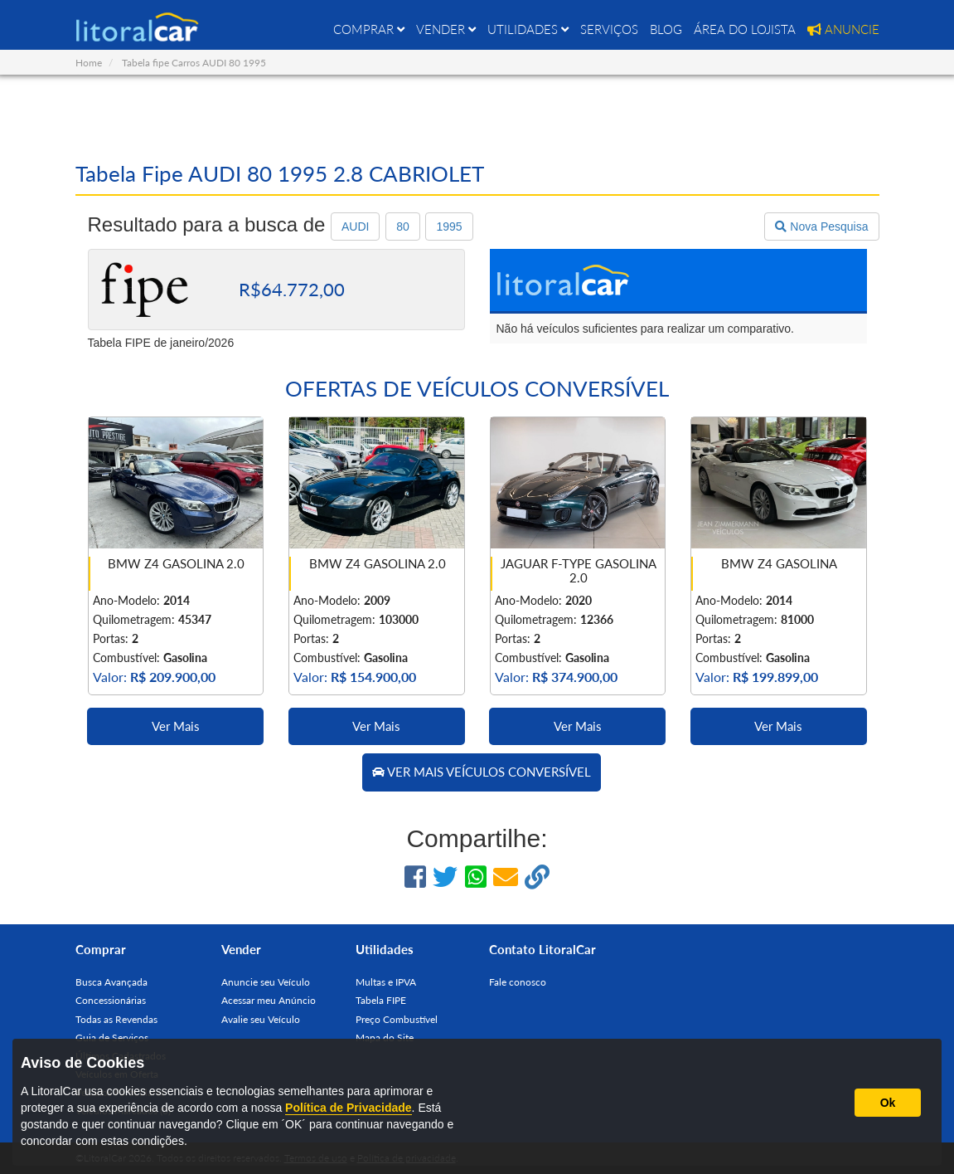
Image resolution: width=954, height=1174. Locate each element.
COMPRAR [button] (368, 29)
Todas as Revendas (116, 1019)
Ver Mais (176, 726)
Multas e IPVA (386, 982)
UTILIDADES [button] (528, 29)
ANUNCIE (843, 29)
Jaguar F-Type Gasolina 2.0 (578, 570)
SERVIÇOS (609, 29)
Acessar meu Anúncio (268, 1000)
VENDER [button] (446, 29)
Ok (888, 1102)
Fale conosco (517, 982)
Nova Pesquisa (821, 226)
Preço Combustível (397, 1019)
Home (88, 62)
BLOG (666, 29)
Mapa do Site (385, 1037)
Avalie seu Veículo (260, 1019)
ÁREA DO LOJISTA (745, 29)
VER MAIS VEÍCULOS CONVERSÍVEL (481, 771)
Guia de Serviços (111, 1037)
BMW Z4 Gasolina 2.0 (176, 563)
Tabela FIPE (381, 1000)
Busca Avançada (111, 982)
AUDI (355, 226)
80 (402, 226)
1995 (449, 226)
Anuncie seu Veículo (265, 982)
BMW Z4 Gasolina (779, 563)
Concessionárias (110, 1000)
